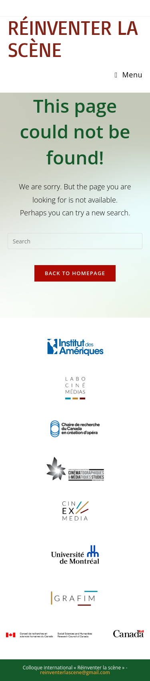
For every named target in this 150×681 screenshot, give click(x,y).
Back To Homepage (75, 273)
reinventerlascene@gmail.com (75, 672)
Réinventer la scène (73, 38)
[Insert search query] (75, 241)
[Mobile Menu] (128, 74)
